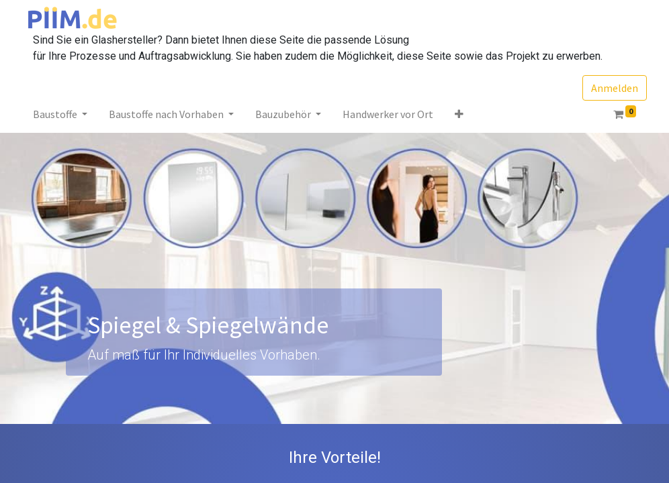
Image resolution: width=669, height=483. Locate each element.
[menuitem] (388, 114)
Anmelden (614, 88)
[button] (459, 114)
